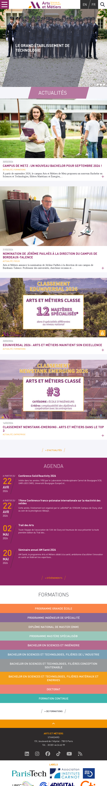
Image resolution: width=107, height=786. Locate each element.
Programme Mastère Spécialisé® (53, 636)
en (85, 4)
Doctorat (53, 689)
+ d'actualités (53, 450)
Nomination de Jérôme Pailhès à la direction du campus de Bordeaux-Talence (50, 255)
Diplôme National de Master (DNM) (53, 627)
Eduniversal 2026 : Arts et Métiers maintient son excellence (52, 345)
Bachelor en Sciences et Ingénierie (54, 645)
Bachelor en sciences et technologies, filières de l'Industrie (53, 654)
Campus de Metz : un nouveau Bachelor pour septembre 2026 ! (52, 166)
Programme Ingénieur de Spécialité (53, 617)
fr (94, 4)
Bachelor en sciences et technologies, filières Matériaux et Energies (53, 678)
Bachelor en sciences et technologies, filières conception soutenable (53, 665)
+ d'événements (53, 577)
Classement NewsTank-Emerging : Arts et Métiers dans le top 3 (53, 428)
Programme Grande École (53, 608)
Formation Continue (53, 698)
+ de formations (53, 711)
